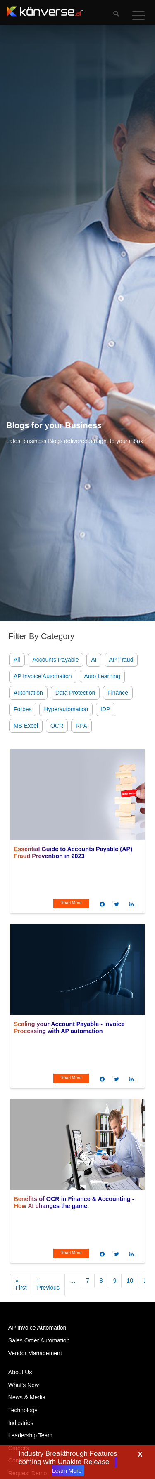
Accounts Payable (55, 659)
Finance (117, 692)
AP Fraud (121, 659)
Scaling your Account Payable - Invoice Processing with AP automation (69, 1027)
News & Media (26, 1397)
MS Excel (26, 725)
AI (93, 659)
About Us (20, 1372)
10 (129, 1280)
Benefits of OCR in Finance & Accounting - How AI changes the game (74, 1202)
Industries (20, 1423)
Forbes (23, 709)
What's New (23, 1385)
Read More (70, 903)
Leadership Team (30, 1435)
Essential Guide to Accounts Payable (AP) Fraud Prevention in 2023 (73, 852)
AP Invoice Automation (43, 676)
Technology (23, 1410)
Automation (28, 692)
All (17, 659)
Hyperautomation (66, 709)
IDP (105, 709)
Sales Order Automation (39, 1340)
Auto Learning (102, 676)
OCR (56, 725)
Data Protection (75, 692)
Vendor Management (35, 1353)
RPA (81, 725)
